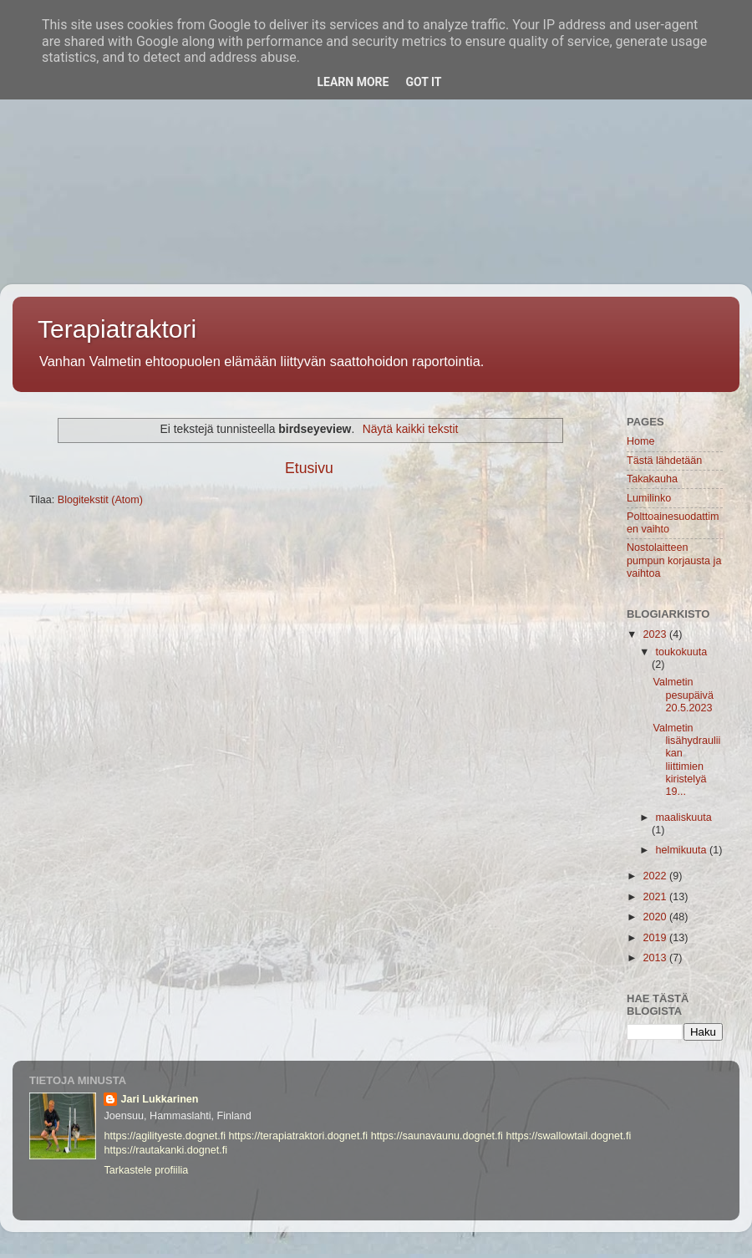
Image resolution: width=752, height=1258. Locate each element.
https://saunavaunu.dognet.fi (437, 1136)
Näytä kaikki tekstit (411, 428)
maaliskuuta (684, 817)
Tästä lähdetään (664, 460)
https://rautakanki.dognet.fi (165, 1150)
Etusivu (309, 468)
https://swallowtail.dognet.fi (568, 1136)
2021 (656, 897)
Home (641, 441)
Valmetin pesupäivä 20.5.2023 (683, 694)
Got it (423, 82)
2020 (656, 917)
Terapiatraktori (117, 329)
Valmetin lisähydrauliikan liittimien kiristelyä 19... (686, 759)
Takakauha (652, 479)
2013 (656, 958)
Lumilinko (649, 498)
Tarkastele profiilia (146, 1170)
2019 (656, 938)
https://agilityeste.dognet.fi (165, 1136)
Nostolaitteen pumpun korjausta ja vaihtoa (674, 560)
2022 (656, 876)
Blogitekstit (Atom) (100, 500)
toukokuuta (682, 652)
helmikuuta (682, 850)
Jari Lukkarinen (159, 1099)
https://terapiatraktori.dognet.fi (298, 1136)
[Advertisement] (376, 117)
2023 (656, 634)
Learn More (353, 82)
